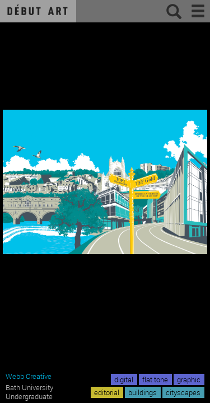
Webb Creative (29, 376)
